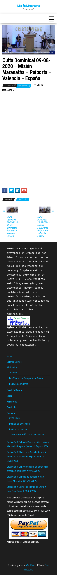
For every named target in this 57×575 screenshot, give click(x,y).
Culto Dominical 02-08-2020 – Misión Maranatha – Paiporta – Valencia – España (13, 226)
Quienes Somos (14, 361)
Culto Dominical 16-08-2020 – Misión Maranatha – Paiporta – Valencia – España (43, 226)
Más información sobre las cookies (27, 434)
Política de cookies (18, 429)
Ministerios (12, 367)
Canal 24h (11, 407)
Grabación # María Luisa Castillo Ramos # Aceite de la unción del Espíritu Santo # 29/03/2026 (26, 456)
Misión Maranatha (28, 6)
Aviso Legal (14, 418)
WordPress (31, 565)
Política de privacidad (19, 423)
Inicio (9, 356)
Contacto (11, 413)
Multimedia (23, 199)
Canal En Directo (14, 390)
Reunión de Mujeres (18, 384)
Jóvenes (13, 372)
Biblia (9, 395)
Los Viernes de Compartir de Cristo (26, 378)
